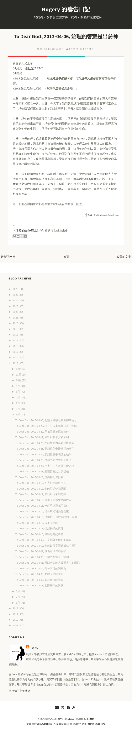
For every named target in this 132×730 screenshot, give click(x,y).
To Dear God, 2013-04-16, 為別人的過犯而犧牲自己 (44, 500)
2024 (16, 300)
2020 (16, 323)
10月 (19, 380)
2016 (16, 346)
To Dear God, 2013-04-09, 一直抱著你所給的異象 (43, 539)
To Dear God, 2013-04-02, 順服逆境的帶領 (39, 579)
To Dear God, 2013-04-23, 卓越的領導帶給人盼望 (43, 460)
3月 (18, 591)
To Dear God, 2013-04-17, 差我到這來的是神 (40, 494)
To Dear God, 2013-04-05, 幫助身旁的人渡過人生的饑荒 (47, 562)
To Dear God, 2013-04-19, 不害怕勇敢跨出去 (40, 482)
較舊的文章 (124, 256)
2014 (16, 357)
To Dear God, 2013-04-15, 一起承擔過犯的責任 (42, 505)
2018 (16, 334)
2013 (16, 363)
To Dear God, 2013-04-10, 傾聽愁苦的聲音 (39, 534)
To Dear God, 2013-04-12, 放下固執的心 (38, 522)
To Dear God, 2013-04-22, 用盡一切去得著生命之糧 (44, 465)
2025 (16, 294)
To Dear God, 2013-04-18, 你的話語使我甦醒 (40, 488)
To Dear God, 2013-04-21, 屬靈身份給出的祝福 (42, 471)
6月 (18, 403)
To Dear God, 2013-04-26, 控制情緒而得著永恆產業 (44, 443)
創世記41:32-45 (34, 68)
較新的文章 (8, 256)
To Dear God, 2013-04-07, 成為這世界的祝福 (40, 551)
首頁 (66, 256)
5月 (18, 408)
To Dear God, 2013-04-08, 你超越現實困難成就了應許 (46, 545)
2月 (18, 596)
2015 (16, 351)
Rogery (34, 647)
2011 (16, 614)
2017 (16, 340)
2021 (16, 317)
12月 (19, 368)
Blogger (90, 718)
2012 (16, 608)
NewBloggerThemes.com (92, 723)
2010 (16, 619)
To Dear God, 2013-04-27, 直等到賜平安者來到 (42, 437)
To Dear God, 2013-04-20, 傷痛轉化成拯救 (39, 477)
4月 (18, 414)
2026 (16, 288)
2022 (16, 311)
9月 (18, 386)
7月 (18, 397)
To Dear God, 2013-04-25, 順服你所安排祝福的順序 (44, 448)
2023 (16, 306)
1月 (18, 602)
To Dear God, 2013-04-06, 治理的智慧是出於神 (66, 36)
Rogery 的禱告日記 (66, 9)
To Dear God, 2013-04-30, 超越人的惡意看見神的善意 (46, 420)
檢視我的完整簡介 (19, 690)
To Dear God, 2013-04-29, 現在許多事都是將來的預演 (46, 425)
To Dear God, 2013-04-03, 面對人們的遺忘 (39, 574)
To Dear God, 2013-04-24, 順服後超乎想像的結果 (43, 454)
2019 (16, 329)
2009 (16, 625)
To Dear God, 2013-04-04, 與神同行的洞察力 (40, 568)
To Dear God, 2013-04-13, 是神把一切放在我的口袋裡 (46, 517)
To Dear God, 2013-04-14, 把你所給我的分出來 (42, 511)
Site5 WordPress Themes (49, 723)
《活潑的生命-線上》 (26, 230)
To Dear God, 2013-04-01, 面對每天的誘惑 (39, 585)
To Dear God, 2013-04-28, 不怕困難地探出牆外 (42, 431)
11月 (19, 374)
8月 (18, 391)
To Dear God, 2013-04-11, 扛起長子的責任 (39, 528)
